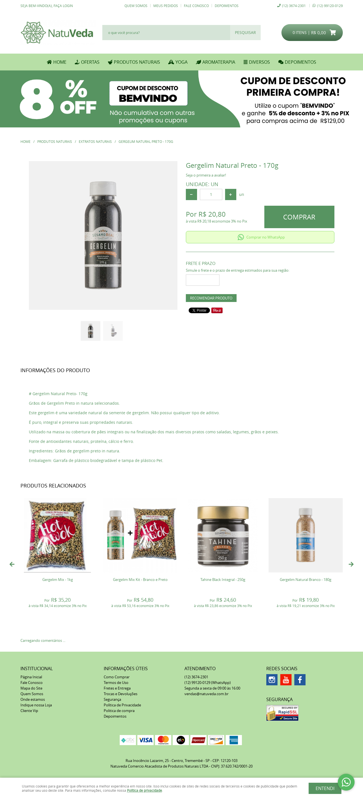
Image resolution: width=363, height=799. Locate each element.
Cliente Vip (29, 710)
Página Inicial (31, 676)
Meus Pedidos (165, 5)
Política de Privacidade (122, 705)
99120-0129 (330, 5)
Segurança (112, 699)
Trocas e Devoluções (120, 693)
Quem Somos (135, 5)
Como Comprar (117, 676)
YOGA (181, 62)
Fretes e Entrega (117, 688)
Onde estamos (32, 699)
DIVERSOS (259, 62)
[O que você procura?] (245, 32)
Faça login (63, 5)
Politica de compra (119, 710)
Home (59, 62)
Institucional (36, 668)
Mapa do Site (31, 688)
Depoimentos (227, 5)
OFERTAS (90, 62)
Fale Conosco (196, 5)
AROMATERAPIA (218, 62)
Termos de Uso (116, 682)
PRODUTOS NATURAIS (137, 62)
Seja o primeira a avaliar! (206, 175)
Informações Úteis (126, 668)
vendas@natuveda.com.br (206, 693)
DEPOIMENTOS (300, 62)
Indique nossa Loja (36, 705)
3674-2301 (294, 5)
